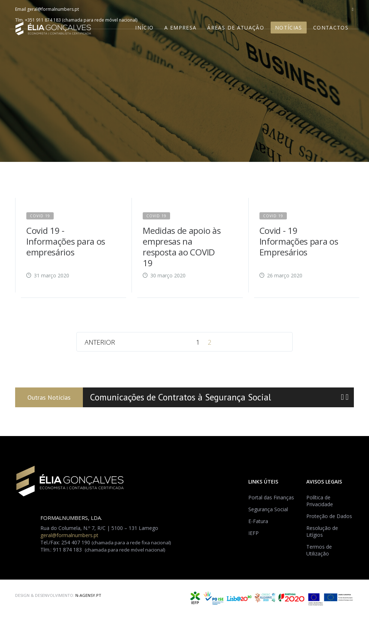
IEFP (253, 533)
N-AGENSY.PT (88, 595)
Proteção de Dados (329, 516)
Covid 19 (40, 215)
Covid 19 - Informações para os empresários (65, 241)
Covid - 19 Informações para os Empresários (298, 241)
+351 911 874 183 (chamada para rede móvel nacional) (81, 20)
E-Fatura (258, 521)
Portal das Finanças (271, 497)
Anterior (100, 342)
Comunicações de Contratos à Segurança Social (180, 397)
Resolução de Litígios (322, 531)
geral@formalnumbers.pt (53, 9)
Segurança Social (268, 509)
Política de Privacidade (319, 501)
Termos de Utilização (319, 550)
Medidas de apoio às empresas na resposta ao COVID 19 (182, 246)
